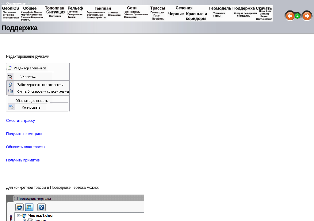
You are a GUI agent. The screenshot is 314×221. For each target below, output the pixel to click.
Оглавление (15, 3)
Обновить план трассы (25, 147)
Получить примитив (23, 160)
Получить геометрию (24, 134)
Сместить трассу (20, 120)
